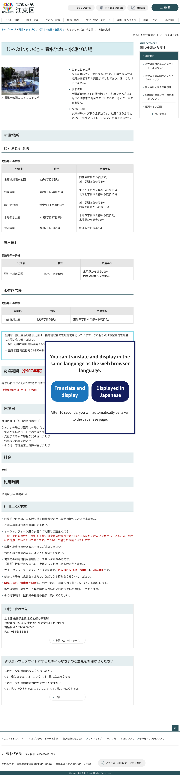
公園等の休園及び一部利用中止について (159, 96)
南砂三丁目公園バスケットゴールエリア (159, 77)
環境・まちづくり (28, 29)
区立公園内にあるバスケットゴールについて (159, 66)
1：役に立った (16, 676)
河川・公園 (46, 29)
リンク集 (111, 738)
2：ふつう (34, 676)
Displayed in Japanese (110, 391)
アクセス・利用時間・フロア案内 (123, 763)
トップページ (9, 29)
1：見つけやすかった (20, 688)
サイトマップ (95, 738)
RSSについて (127, 738)
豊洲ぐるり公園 (153, 106)
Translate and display (69, 391)
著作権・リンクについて (151, 738)
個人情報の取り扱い (73, 738)
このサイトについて (14, 738)
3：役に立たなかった (57, 676)
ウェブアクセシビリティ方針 (43, 738)
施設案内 (59, 29)
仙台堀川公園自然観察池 (158, 87)
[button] (111, 8)
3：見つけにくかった (66, 688)
